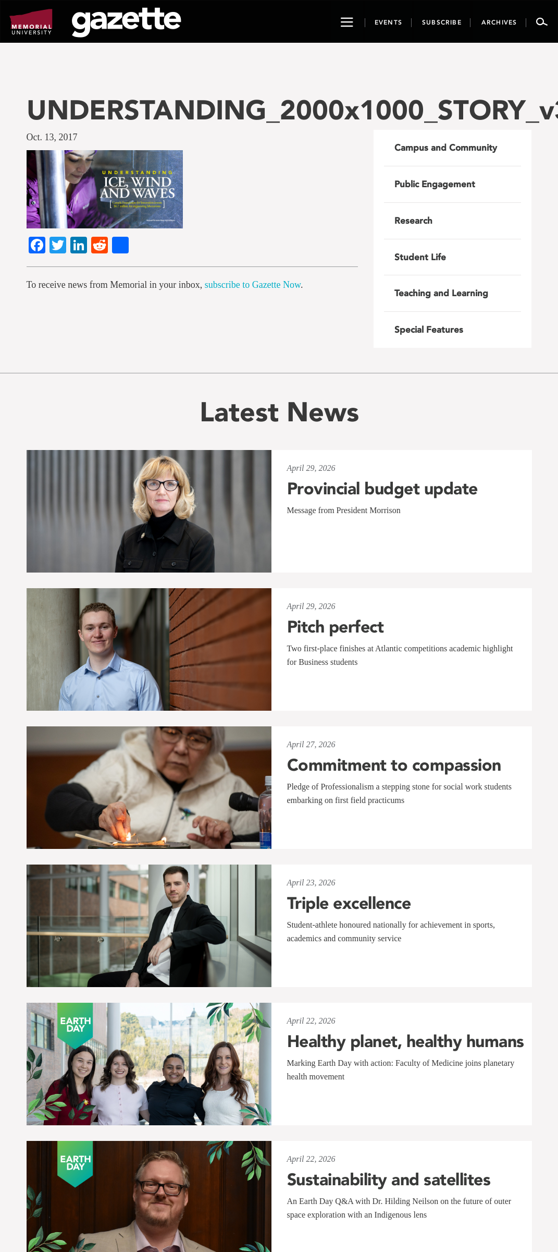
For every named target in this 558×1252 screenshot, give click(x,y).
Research (413, 220)
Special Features (428, 329)
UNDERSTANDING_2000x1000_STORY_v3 (279, 110)
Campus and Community (445, 147)
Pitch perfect (335, 626)
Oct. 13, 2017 (52, 137)
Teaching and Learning (441, 293)
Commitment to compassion (394, 765)
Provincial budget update (382, 488)
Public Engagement (434, 184)
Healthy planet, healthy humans (405, 1041)
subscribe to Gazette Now (253, 284)
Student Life (420, 257)
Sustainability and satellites (389, 1179)
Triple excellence (349, 903)
